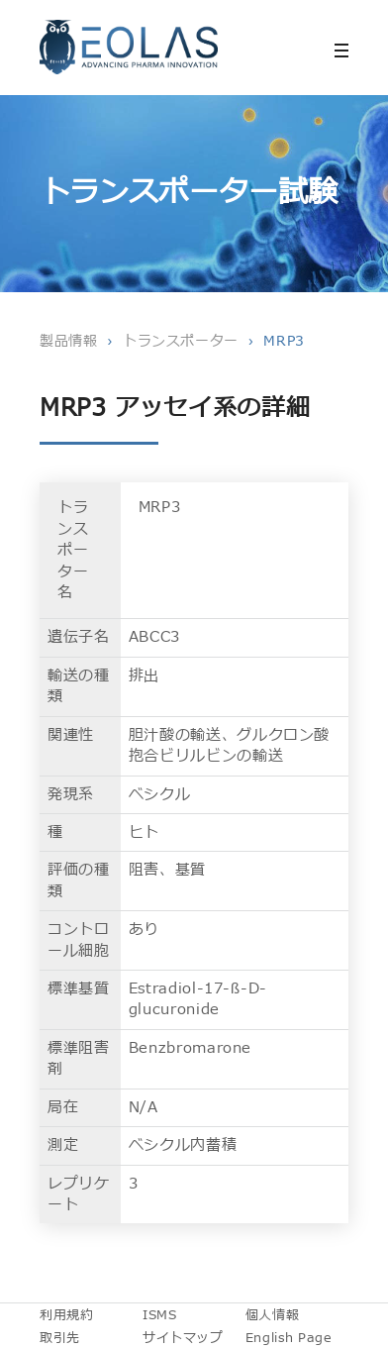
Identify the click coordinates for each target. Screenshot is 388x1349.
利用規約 (67, 1315)
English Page (289, 1338)
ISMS (160, 1315)
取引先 (60, 1338)
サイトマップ (183, 1338)
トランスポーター (181, 341)
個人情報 (272, 1315)
